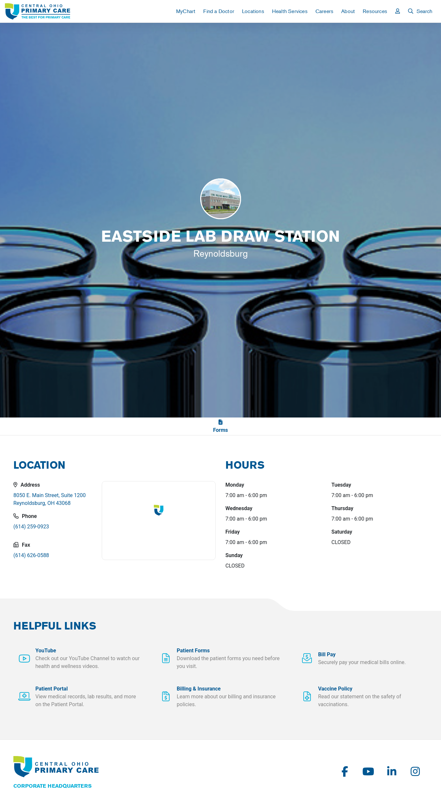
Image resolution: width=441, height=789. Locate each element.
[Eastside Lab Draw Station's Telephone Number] (52, 529)
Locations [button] (253, 11)
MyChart (185, 11)
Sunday (234, 555)
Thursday (342, 508)
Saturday (341, 532)
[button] (397, 11)
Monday (234, 485)
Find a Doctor (218, 11)
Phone (25, 516)
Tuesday (341, 485)
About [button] (348, 11)
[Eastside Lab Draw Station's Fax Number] (52, 558)
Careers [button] (324, 11)
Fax (21, 545)
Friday (232, 532)
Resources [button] (375, 11)
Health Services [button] (290, 11)
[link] (37, 11)
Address (26, 485)
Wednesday (238, 508)
